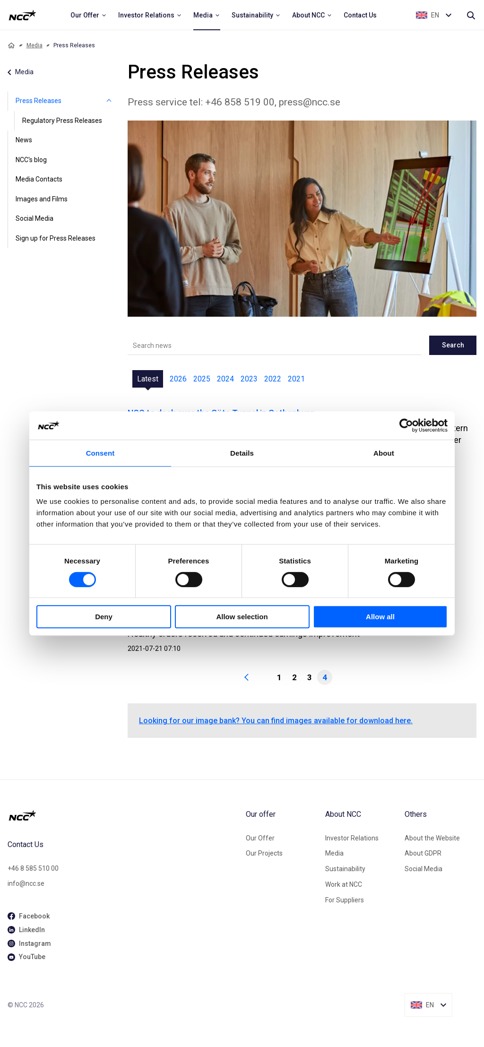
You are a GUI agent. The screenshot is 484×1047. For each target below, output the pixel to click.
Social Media (34, 218)
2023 (249, 378)
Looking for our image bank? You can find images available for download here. (276, 720)
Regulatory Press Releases (62, 120)
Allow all (380, 617)
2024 (225, 378)
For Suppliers (344, 900)
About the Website (432, 838)
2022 (272, 378)
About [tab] (383, 453)
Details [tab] (242, 453)
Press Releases (38, 100)
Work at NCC (343, 884)
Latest (147, 378)
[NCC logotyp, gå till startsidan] (123, 815)
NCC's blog (31, 160)
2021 (296, 378)
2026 (178, 378)
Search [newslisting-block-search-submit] (453, 345)
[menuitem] (88, 15)
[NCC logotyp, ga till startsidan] (22, 15)
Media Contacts (39, 179)
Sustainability (345, 869)
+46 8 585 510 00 (33, 868)
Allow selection (242, 617)
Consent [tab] (100, 453)
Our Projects (264, 853)
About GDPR (423, 853)
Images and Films (42, 199)
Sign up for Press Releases (55, 238)
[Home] (11, 45)
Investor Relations (352, 838)
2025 (201, 378)
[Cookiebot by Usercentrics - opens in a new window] (406, 425)
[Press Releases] (108, 101)
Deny (103, 617)
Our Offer (260, 838)
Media (34, 45)
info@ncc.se (26, 883)
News (24, 140)
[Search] (470, 15)
